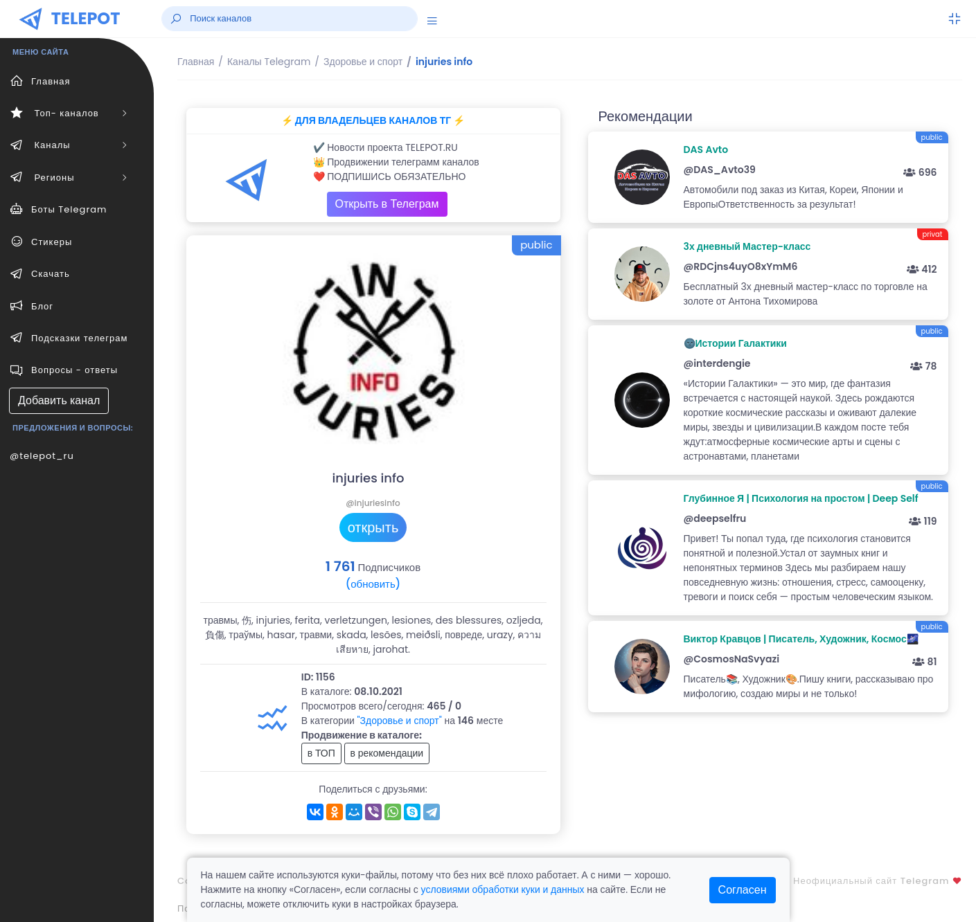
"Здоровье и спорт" (399, 720)
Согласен (742, 890)
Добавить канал (59, 400)
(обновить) (373, 584)
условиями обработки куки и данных (503, 889)
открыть (373, 527)
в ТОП (321, 753)
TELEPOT (86, 18)
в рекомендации (387, 753)
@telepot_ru (42, 455)
